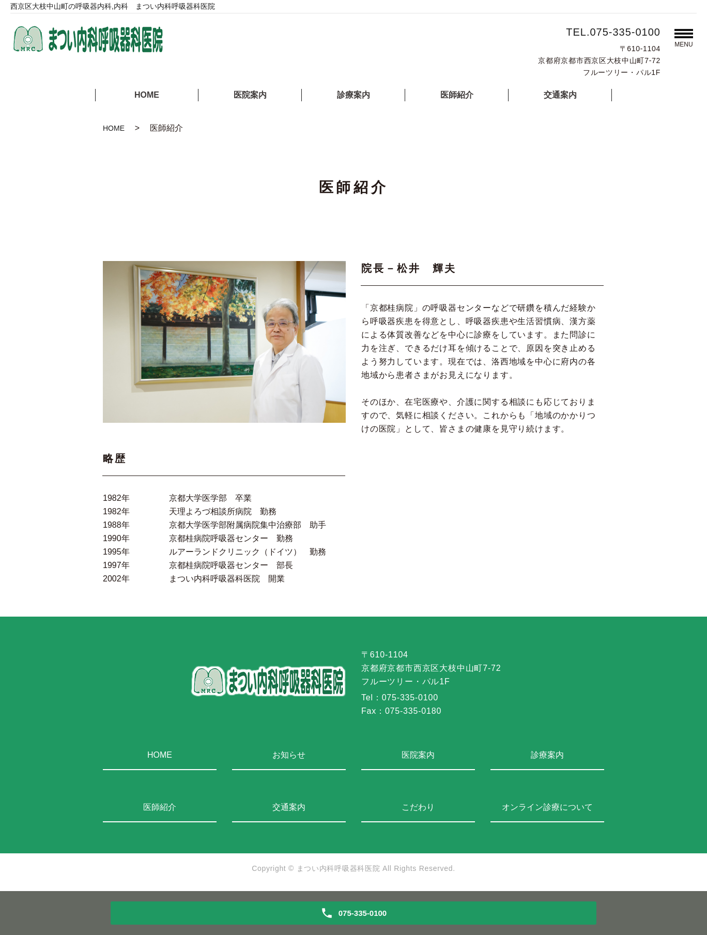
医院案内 (250, 94)
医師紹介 (456, 94)
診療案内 (353, 94)
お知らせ (288, 754)
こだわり (418, 807)
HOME (146, 94)
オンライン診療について (547, 807)
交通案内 (560, 94)
